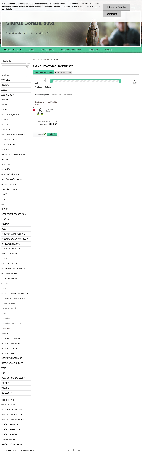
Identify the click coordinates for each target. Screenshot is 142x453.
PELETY (4, 125)
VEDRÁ (4, 368)
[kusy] (52, 129)
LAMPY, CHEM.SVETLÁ (10, 249)
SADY (5, 313)
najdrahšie (68, 95)
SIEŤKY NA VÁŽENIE (9, 279)
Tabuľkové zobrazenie (43, 72)
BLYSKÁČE (5, 169)
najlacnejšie (56, 95)
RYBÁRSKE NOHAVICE (10, 430)
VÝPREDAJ (5, 80)
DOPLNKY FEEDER (9, 348)
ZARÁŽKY (5, 194)
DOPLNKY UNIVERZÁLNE (11, 358)
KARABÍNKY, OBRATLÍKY (11, 189)
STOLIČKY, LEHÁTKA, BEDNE (13, 234)
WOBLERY (5, 164)
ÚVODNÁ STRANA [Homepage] (12, 50)
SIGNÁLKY (7, 318)
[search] (27, 67)
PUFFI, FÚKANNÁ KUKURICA (13, 135)
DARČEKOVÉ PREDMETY (11, 444)
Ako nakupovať (47, 50)
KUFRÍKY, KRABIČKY (9, 264)
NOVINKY (5, 85)
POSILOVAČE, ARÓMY (10, 115)
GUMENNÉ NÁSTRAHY (10, 174)
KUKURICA (5, 130)
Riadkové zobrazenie (63, 73)
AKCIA (4, 90)
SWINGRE (5, 333)
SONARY (5, 383)
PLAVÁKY (5, 219)
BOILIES (4, 120)
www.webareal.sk (28, 450)
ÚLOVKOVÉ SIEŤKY (9, 274)
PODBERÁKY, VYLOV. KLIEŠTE (13, 269)
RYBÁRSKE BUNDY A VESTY (13, 415)
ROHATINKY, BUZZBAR (10, 338)
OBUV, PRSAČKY (8, 405)
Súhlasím (112, 14)
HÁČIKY (4, 209)
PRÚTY (4, 105)
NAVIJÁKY (5, 100)
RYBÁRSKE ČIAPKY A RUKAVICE (14, 420)
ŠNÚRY (4, 204)
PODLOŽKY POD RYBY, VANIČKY (14, 294)
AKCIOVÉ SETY (7, 95)
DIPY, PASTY (6, 160)
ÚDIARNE (5, 388)
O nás (31, 50)
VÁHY (3, 289)
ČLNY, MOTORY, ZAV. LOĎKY (13, 378)
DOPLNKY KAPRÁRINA (10, 343)
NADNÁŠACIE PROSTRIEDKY (13, 155)
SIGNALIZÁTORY (8, 304)
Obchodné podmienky (71, 50)
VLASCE (4, 199)
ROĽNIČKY (7, 328)
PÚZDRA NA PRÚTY (9, 254)
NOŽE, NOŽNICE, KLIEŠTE (12, 363)
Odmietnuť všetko (116, 7)
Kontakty (108, 50)
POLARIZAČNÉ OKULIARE (12, 410)
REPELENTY (6, 393)
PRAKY (4, 373)
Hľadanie (6, 61)
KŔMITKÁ (5, 224)
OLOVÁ (4, 229)
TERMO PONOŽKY (8, 440)
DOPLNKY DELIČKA (9, 353)
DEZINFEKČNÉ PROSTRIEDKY (13, 214)
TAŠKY (4, 259)
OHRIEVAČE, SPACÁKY (10, 244)
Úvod (34, 59)
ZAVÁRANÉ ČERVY (9, 140)
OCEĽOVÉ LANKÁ (8, 184)
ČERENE (5, 284)
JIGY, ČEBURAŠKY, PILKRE (12, 179)
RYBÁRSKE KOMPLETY (10, 425)
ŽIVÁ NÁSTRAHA (8, 145)
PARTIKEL (5, 150)
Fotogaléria (93, 50)
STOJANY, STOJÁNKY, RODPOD (14, 299)
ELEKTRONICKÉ (9, 309)
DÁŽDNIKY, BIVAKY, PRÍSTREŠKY (14, 239)
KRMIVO (4, 110)
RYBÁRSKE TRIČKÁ (9, 435)
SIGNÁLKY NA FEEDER (12, 323)
